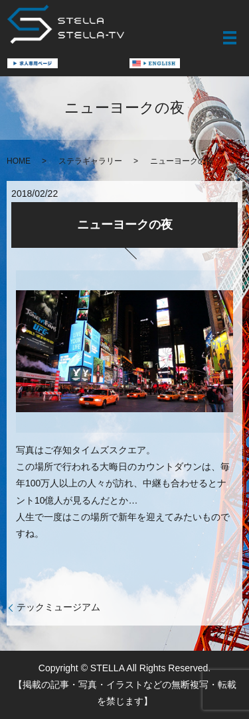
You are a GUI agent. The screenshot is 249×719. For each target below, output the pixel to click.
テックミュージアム (58, 607)
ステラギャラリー (90, 161)
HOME (19, 161)
